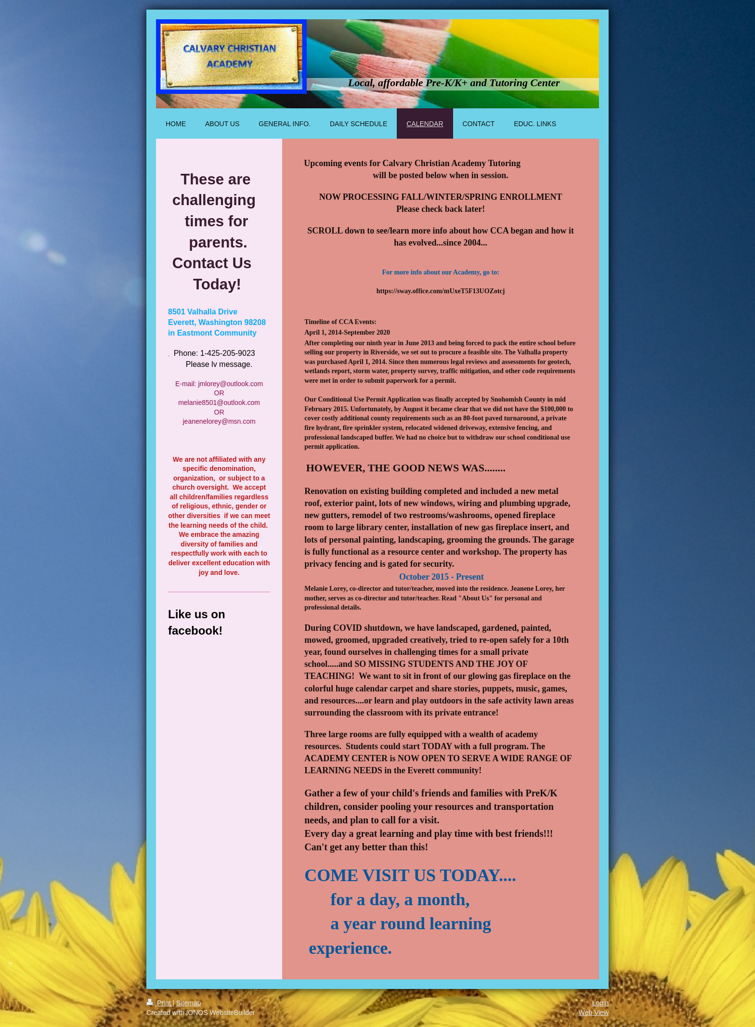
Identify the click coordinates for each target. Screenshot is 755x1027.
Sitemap (188, 1003)
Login (600, 1003)
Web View (593, 1012)
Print (159, 1003)
